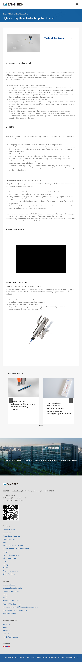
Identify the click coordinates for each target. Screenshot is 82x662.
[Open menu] (77, 4)
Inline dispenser (9, 539)
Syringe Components (11, 555)
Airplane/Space (9, 585)
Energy (5, 594)
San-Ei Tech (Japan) (10, 637)
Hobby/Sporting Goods (12, 601)
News (5, 627)
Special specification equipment (16, 549)
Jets (4, 542)
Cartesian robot (9, 530)
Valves (5, 568)
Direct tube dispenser (11, 536)
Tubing (5, 564)
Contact (6, 634)
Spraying (6, 552)
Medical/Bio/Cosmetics (12, 604)
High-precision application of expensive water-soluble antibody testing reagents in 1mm (59, 408)
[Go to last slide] (11, 400)
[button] (72, 39)
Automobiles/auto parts (12, 588)
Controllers (7, 533)
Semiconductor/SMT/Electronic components (20, 607)
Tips (4, 561)
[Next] (71, 400)
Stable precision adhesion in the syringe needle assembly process (23, 405)
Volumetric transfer (10, 571)
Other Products (9, 574)
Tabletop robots (9, 558)
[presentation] (23, 387)
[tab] (39, 425)
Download (6, 631)
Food (5, 597)
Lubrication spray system (13, 545)
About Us (6, 624)
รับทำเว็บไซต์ (74, 657)
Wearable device (9, 613)
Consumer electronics (11, 591)
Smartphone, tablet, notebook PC (16, 610)
